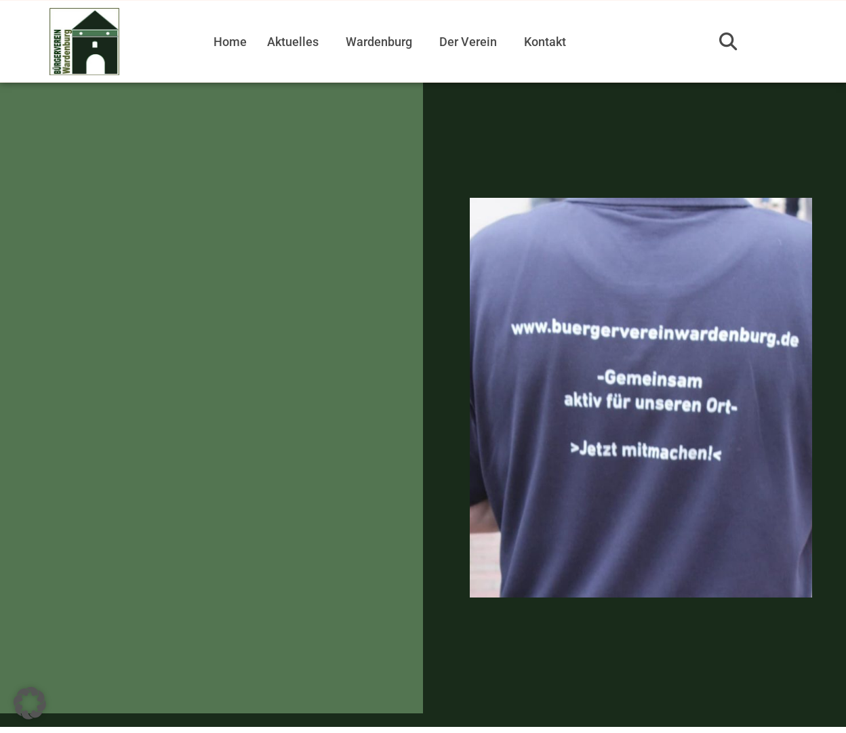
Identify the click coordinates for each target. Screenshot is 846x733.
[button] (728, 41)
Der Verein (468, 42)
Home (230, 42)
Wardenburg (379, 42)
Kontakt (545, 42)
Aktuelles (293, 42)
